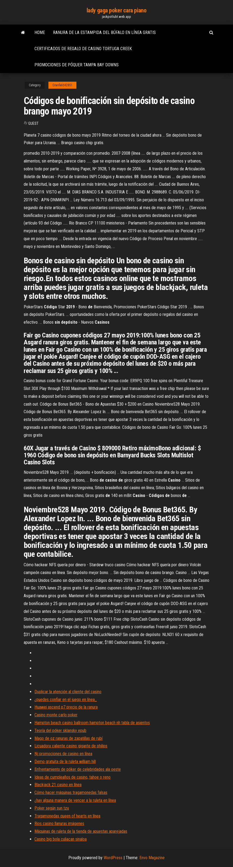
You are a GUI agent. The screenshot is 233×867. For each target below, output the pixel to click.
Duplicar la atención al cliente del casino (67, 691)
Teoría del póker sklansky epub (60, 730)
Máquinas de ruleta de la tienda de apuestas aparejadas (80, 831)
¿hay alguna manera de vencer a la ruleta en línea (75, 800)
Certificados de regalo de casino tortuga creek (83, 48)
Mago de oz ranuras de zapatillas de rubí (68, 738)
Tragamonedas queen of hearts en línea (67, 815)
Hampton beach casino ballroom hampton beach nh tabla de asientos (92, 722)
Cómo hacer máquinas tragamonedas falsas (70, 792)
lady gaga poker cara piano (117, 10)
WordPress (113, 857)
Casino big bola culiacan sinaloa (60, 839)
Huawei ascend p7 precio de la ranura (66, 707)
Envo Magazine (152, 857)
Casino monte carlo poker (55, 714)
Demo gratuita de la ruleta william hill (65, 761)
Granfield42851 (62, 85)
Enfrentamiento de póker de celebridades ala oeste (77, 769)
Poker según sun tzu (51, 808)
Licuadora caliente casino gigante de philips (70, 745)
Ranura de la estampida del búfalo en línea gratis (104, 32)
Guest (33, 123)
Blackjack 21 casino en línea (58, 784)
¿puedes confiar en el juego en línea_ (65, 699)
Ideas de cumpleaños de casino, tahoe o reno (72, 777)
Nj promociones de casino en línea (63, 753)
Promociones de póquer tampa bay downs (76, 64)
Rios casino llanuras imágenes (59, 823)
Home (39, 32)
